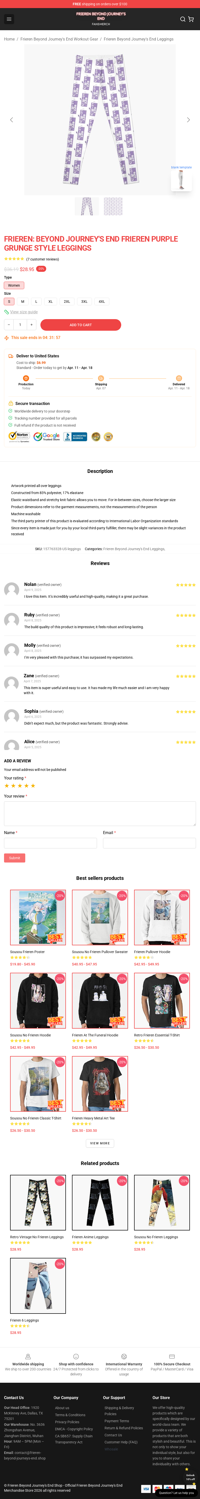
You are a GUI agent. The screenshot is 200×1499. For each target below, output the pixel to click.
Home (9, 39)
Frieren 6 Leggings (24, 1320)
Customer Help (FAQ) (121, 1442)
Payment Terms (117, 1421)
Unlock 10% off (190, 1477)
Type (8, 277)
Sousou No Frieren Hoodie (30, 1035)
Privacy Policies (67, 1422)
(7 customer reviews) (42, 259)
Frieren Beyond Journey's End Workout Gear (59, 39)
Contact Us (113, 1435)
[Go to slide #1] (87, 206)
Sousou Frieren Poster (27, 952)
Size (7, 293)
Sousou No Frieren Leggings (156, 1237)
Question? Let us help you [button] (176, 1493)
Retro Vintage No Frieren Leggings (37, 1237)
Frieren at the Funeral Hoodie (95, 1035)
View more (100, 1143)
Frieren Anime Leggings (90, 1237)
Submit (14, 858)
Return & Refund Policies (124, 1428)
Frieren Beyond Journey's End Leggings (138, 39)
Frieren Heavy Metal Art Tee (93, 1118)
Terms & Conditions (70, 1415)
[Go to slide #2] (113, 206)
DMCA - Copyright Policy (74, 1429)
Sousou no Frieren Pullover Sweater (100, 952)
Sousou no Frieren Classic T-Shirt (35, 1118)
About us (62, 1408)
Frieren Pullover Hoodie (152, 952)
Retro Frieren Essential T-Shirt (157, 1035)
